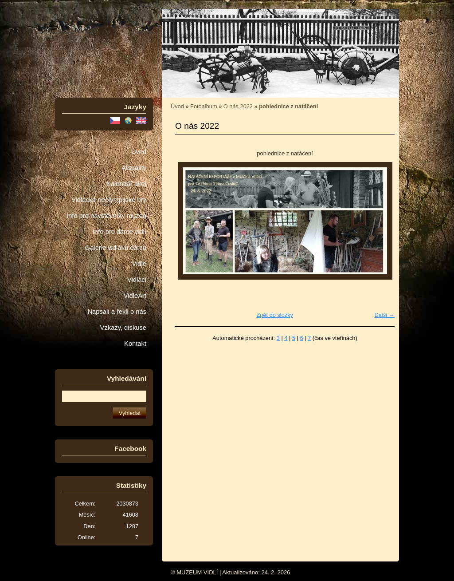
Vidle (139, 263)
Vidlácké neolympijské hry (108, 199)
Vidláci (136, 279)
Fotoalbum (203, 106)
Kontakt (135, 343)
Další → (384, 315)
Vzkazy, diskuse (123, 327)
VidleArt (135, 295)
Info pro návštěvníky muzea (106, 215)
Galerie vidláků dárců (115, 247)
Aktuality (133, 167)
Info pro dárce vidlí (119, 231)
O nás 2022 (238, 106)
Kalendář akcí (126, 183)
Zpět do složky (274, 315)
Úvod (138, 151)
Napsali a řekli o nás (116, 311)
